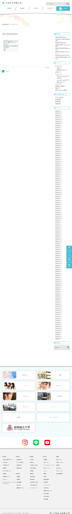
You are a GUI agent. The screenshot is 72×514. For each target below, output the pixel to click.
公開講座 (18, 469)
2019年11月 (58, 255)
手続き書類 (45, 493)
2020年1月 (57, 251)
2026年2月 (57, 113)
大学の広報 (4, 454)
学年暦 (44, 469)
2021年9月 (57, 216)
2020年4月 (57, 247)
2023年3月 (57, 180)
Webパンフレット (59, 463)
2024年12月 (58, 140)
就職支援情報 (46, 472)
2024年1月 (57, 162)
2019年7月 (57, 261)
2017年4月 (57, 311)
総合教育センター (6, 469)
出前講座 (18, 472)
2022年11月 (58, 188)
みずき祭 (59, 76)
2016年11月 (58, 320)
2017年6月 (57, 309)
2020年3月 (57, 249)
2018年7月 (57, 285)
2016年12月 (58, 319)
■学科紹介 (18, 448)
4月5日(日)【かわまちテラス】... (62, 54)
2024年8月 (57, 148)
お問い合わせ (58, 460)
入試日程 (31, 451)
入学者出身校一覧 (33, 478)
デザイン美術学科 (59, 95)
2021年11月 (58, 212)
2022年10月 (58, 190)
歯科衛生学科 (58, 99)
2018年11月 (58, 277)
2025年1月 (57, 138)
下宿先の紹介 (46, 481)
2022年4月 (57, 202)
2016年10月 (58, 322)
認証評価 (4, 460)
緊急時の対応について (47, 484)
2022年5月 (57, 200)
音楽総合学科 (58, 101)
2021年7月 (57, 220)
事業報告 (4, 466)
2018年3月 (57, 293)
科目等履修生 (19, 475)
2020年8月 (57, 239)
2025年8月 (57, 124)
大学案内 (9, 8)
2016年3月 (57, 330)
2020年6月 (57, 243)
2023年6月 (57, 174)
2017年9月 (57, 305)
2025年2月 (57, 136)
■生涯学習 (18, 466)
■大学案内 (4, 448)
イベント (57, 72)
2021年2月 (57, 229)
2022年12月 (58, 186)
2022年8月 (57, 194)
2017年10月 (58, 303)
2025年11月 (58, 118)
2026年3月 (57, 111)
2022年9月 (57, 192)
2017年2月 (57, 314)
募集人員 (31, 454)
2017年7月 (57, 307)
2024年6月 (57, 152)
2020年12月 (58, 233)
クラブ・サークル (46, 478)
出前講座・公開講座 (59, 84)
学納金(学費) (32, 469)
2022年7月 (57, 196)
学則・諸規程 (46, 487)
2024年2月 (57, 160)
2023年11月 (58, 166)
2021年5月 (57, 223)
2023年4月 (57, 178)
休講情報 (45, 451)
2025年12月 (58, 117)
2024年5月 (57, 154)
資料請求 (58, 457)
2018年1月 (57, 297)
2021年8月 (57, 217)
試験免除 (31, 466)
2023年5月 (57, 176)
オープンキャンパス (33, 481)
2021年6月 (57, 221)
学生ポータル (46, 454)
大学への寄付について (6, 463)
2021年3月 (57, 227)
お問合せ (57, 71)
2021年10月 (58, 214)
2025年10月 (58, 120)
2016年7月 (57, 328)
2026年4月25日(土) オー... (61, 42)
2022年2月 (57, 206)
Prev (5, 71)
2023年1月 (57, 184)
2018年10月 (58, 279)
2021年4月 (57, 225)
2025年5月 (57, 130)
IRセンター (4, 472)
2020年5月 (57, 245)
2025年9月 (57, 123)
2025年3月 (57, 134)
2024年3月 (57, 158)
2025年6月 (57, 128)
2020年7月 (57, 241)
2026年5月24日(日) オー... (61, 37)
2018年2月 (57, 295)
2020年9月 (57, 237)
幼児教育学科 (58, 97)
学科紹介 (22, 8)
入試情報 (63, 8)
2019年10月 (58, 257)
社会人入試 (18, 478)
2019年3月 (57, 269)
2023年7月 (57, 172)
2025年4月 (57, 132)
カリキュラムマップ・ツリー (49, 457)
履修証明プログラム (61, 69)
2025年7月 (57, 126)
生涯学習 (49, 8)
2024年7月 (57, 150)
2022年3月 (57, 204)
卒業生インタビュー (60, 454)
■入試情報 (31, 448)
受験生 (56, 86)
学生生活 (36, 8)
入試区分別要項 (32, 460)
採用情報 (18, 409)
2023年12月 (58, 164)
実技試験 (31, 463)
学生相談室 (45, 475)
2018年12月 (58, 275)
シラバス (45, 463)
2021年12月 (58, 210)
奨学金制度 (31, 472)
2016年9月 (57, 324)
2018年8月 (57, 283)
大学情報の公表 (5, 457)
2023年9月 (57, 168)
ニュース (57, 82)
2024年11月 (58, 142)
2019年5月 (57, 265)
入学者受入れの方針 (33, 457)
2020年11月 (58, 235)
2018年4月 (57, 291)
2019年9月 (57, 259)
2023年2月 (57, 182)
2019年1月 (57, 273)
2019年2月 (57, 271)
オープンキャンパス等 (62, 78)
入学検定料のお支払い (33, 475)
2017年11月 (58, 301)
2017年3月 (57, 313)
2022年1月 (57, 208)
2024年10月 (58, 144)
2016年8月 (57, 326)
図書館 (44, 466)
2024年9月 (57, 146)
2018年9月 (57, 281)
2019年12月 (58, 253)
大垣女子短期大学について (7, 451)
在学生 (58, 67)
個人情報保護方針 (59, 466)
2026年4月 (57, 109)
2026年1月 (57, 115)
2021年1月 (57, 231)
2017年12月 (58, 299)
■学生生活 (45, 448)
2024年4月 (57, 156)
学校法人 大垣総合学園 (53, 409)
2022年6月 (57, 198)
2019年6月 (57, 263)
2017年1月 (57, 317)
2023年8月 (57, 170)
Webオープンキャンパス (62, 74)
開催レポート (60, 80)
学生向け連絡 (46, 490)
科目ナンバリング (46, 460)
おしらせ (57, 65)
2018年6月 (57, 287)
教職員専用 (32, 508)
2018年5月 (57, 289)
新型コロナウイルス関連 (60, 88)
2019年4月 (57, 267)
